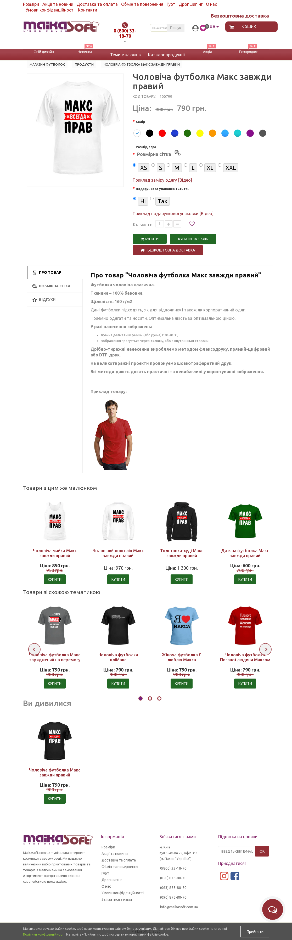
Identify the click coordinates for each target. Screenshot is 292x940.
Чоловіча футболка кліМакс (118, 657)
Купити (150, 239)
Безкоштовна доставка (168, 250)
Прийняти (254, 932)
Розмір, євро (159, 151)
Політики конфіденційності (44, 934)
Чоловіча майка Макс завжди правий (55, 553)
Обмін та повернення (142, 4)
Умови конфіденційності (50, 10)
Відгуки (43, 300)
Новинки (84, 52)
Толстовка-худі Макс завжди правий (181, 553)
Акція (207, 52)
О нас (211, 4)
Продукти (84, 64)
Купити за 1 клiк (193, 239)
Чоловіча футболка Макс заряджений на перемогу (54, 657)
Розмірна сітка (51, 286)
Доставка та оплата (97, 4)
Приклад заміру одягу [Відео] (162, 180)
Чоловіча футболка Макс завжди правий (54, 772)
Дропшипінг (191, 4)
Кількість (142, 224)
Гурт (171, 4)
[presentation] (34, 649)
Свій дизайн (44, 52)
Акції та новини (57, 4)
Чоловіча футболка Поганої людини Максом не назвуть (245, 659)
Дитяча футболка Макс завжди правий (245, 553)
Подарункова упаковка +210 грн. (163, 189)
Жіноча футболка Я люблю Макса (181, 657)
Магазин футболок (47, 64)
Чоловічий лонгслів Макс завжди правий (118, 553)
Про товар (46, 272)
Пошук (175, 28)
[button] (140, 699)
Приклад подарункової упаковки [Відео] (173, 213)
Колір (140, 122)
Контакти (87, 10)
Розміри (31, 4)
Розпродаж (248, 52)
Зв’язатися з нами (117, 899)
